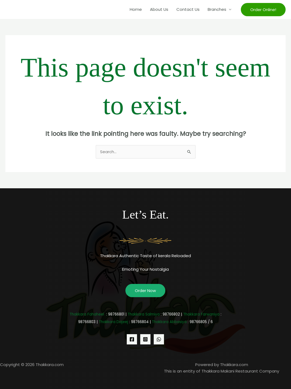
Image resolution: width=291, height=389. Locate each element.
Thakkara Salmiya (144, 314)
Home (136, 9)
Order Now (145, 290)
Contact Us (188, 9)
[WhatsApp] (159, 339)
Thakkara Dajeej (113, 321)
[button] (263, 9)
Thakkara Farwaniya (201, 314)
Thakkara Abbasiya (169, 321)
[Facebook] (132, 339)
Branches (217, 9)
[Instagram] (145, 339)
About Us (159, 9)
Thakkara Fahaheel (87, 314)
